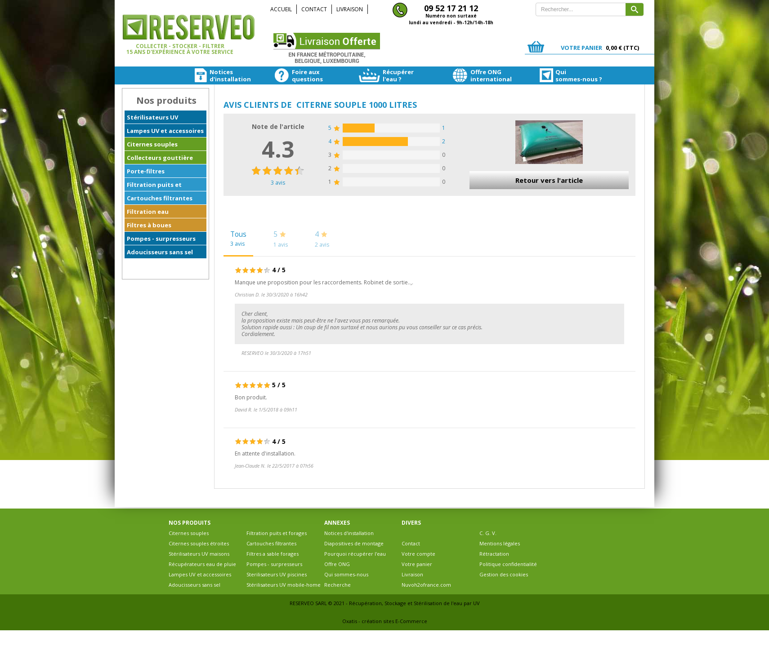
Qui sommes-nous (346, 574)
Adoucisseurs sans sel (160, 252)
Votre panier (417, 564)
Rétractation (494, 553)
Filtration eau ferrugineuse (148, 213)
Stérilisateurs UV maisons (199, 553)
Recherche (337, 584)
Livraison (349, 9)
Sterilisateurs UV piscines (276, 574)
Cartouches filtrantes (159, 198)
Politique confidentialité (508, 564)
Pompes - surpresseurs (161, 239)
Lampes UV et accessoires (165, 131)
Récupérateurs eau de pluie (202, 564)
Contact (314, 9)
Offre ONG (337, 564)
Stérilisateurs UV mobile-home (283, 584)
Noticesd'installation (210, 75)
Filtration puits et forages (154, 186)
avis (278, 182)
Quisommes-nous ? (546, 75)
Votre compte (418, 553)
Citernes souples (152, 144)
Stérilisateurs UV (152, 117)
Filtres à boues (149, 225)
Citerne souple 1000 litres (356, 104)
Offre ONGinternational (462, 75)
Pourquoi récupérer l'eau (355, 553)
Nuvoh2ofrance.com (426, 584)
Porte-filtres (146, 171)
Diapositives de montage (354, 543)
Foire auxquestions (289, 75)
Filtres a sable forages (272, 553)
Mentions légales (499, 543)
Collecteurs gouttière (160, 158)
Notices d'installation (349, 533)
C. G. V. (487, 533)
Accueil (281, 9)
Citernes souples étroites (199, 543)
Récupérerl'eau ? (375, 75)
